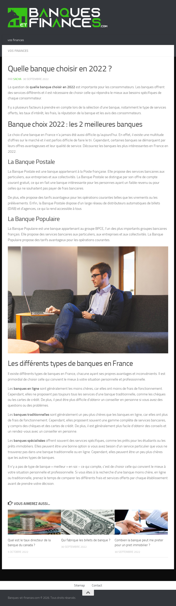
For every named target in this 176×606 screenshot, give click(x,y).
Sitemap (79, 585)
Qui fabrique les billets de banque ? (85, 540)
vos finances (16, 40)
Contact (97, 585)
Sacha (17, 79)
